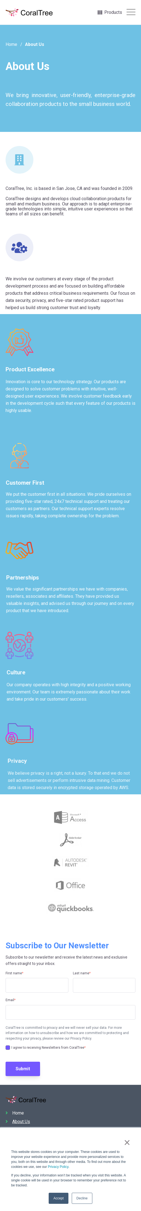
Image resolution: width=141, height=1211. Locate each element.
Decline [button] (82, 1198)
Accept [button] (58, 1198)
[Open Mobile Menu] (131, 12)
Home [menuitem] (18, 1113)
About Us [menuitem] (21, 1121)
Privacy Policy (58, 1167)
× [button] (127, 1143)
